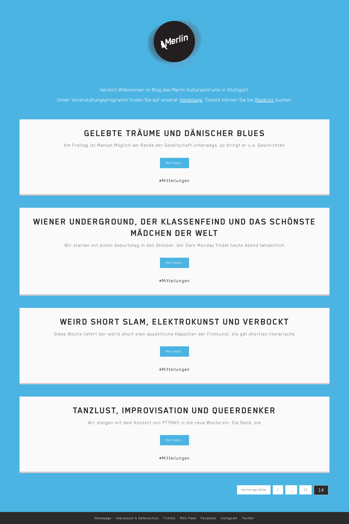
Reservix (264, 100)
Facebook (208, 518)
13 (303, 488)
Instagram (229, 518)
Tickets (169, 518)
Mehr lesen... (174, 163)
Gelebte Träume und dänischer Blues (174, 133)
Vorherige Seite (253, 490)
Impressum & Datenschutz (137, 518)
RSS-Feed (188, 518)
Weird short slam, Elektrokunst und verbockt (174, 322)
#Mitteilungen (174, 180)
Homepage (191, 100)
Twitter (248, 518)
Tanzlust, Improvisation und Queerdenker (174, 410)
